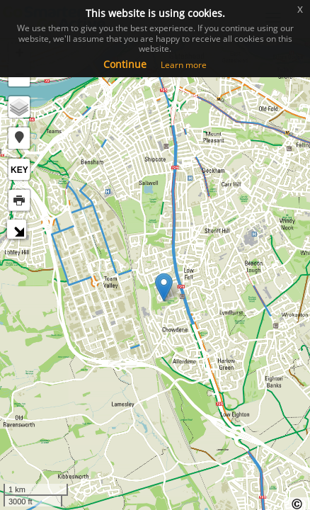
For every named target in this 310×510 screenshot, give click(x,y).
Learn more (184, 65)
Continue (125, 64)
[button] (19, 138)
